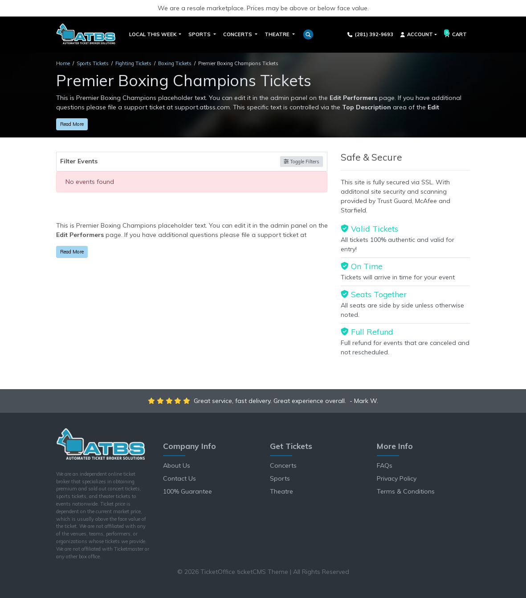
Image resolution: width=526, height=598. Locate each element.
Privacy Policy (396, 478)
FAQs (384, 465)
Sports (280, 478)
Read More (72, 124)
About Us (176, 465)
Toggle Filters (301, 161)
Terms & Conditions (406, 491)
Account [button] (416, 34)
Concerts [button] (238, 34)
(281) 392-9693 (370, 34)
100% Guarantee (187, 491)
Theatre (281, 491)
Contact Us (179, 478)
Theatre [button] (278, 34)
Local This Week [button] (153, 34)
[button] (308, 34)
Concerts (283, 465)
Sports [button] (200, 34)
